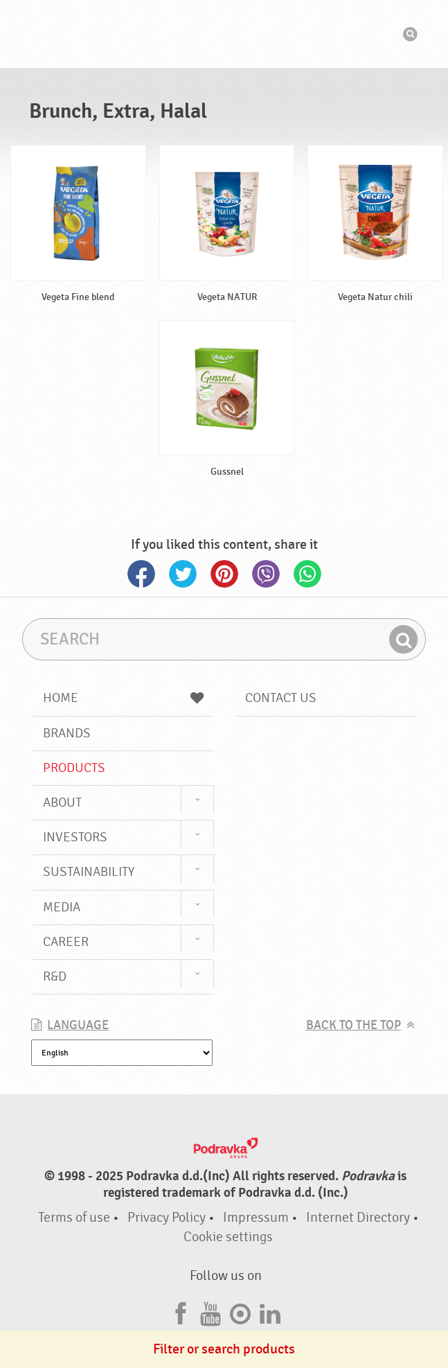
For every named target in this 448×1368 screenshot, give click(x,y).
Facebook (141, 574)
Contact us (280, 697)
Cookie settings (228, 1237)
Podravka (224, 34)
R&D (54, 976)
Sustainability (88, 871)
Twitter (183, 574)
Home (123, 697)
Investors (75, 837)
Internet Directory (358, 1217)
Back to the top (353, 1025)
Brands (67, 733)
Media (61, 907)
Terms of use (74, 1217)
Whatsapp (307, 574)
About (62, 802)
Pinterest (224, 574)
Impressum (256, 1217)
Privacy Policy (166, 1217)
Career (66, 941)
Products (74, 767)
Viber (266, 574)
